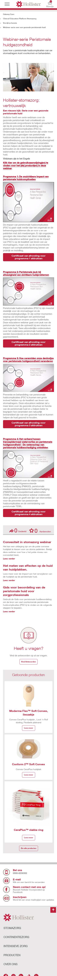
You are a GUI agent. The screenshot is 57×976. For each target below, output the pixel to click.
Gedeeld (17, 530)
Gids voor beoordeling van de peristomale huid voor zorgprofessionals (24, 591)
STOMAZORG (12, 928)
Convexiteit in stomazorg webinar (27, 542)
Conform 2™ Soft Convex (28, 764)
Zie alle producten (28, 848)
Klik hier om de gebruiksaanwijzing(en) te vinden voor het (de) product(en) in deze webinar (25, 165)
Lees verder (9, 558)
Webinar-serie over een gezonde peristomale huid (24, 27)
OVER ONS (10, 964)
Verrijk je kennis (10, 23)
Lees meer (28, 728)
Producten (11, 955)
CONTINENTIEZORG (16, 937)
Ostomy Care (8, 14)
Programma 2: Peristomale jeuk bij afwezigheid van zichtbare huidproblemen (26, 273)
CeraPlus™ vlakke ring (28, 829)
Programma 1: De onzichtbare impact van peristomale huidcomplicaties (26, 178)
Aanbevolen (40, 530)
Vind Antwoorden (28, 662)
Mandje (50, 4)
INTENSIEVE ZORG (15, 946)
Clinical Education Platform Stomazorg (19, 18)
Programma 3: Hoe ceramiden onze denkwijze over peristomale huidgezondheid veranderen (28, 359)
